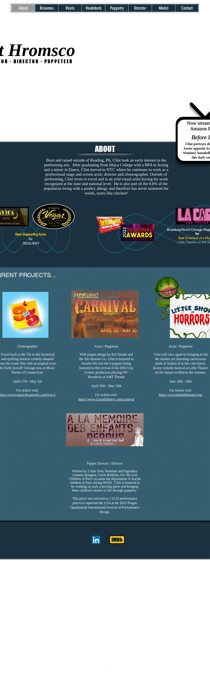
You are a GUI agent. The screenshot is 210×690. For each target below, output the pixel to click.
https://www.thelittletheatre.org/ (180, 395)
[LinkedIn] (96, 540)
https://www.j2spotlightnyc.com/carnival (106, 399)
